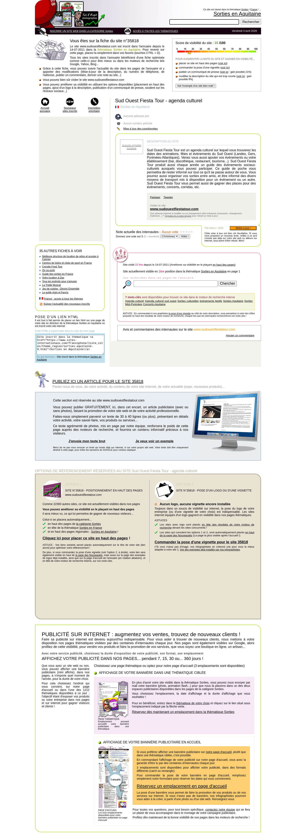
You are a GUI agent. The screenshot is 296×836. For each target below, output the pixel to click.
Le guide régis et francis (55, 292)
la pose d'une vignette (180, 313)
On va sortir (48, 270)
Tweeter (168, 197)
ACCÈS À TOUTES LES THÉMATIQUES (155, 31)
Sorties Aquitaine (233, 301)
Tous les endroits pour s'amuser (59, 281)
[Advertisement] (71, 178)
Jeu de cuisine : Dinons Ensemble (60, 288)
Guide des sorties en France (57, 274)
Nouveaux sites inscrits (70, 109)
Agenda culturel (134, 301)
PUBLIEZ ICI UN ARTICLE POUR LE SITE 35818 (97, 385)
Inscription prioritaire (94, 109)
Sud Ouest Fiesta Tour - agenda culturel (158, 100)
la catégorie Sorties (88, 527)
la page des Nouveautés (89, 558)
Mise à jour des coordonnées (140, 128)
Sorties (244, 9)
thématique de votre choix (193, 707)
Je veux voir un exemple (154, 445)
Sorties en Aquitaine (237, 14)
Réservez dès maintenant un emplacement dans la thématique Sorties (183, 715)
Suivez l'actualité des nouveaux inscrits (67, 303)
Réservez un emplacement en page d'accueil (182, 789)
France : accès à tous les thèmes (63, 298)
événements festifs (211, 301)
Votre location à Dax (53, 277)
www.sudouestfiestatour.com (174, 209)
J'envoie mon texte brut (86, 445)
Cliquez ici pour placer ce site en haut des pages (85, 542)
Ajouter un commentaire (240, 335)
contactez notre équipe (220, 813)
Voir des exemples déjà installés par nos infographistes (210, 553)
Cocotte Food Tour (52, 266)
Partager (155, 197)
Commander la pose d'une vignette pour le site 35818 (201, 546)
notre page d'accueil (218, 755)
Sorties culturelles (188, 301)
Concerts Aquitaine (154, 304)
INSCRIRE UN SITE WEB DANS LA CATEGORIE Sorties (81, 31)
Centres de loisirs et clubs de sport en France (67, 263)
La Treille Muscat (51, 285)
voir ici (223, 63)
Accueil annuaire (45, 109)
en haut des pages (224, 264)
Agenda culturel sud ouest (160, 301)
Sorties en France (90, 531)
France (253, 9)
